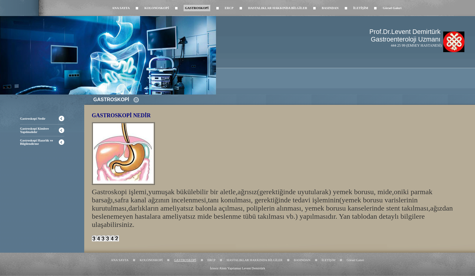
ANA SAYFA (121, 8)
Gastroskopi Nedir (32, 118)
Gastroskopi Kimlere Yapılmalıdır (34, 130)
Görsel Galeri (392, 8)
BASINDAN (330, 8)
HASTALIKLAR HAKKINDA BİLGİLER (277, 8)
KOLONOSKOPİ (156, 8)
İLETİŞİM (360, 8)
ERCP (229, 8)
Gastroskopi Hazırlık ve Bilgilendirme (36, 142)
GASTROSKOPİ (197, 8)
